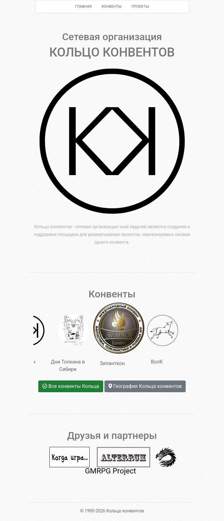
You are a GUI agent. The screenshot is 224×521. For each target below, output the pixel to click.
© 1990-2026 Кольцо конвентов (112, 510)
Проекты (140, 6)
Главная (83, 6)
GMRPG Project (110, 471)
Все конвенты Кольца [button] (70, 386)
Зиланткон (114, 334)
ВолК (162, 340)
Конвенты (112, 6)
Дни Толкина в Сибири (70, 343)
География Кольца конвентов (145, 386)
